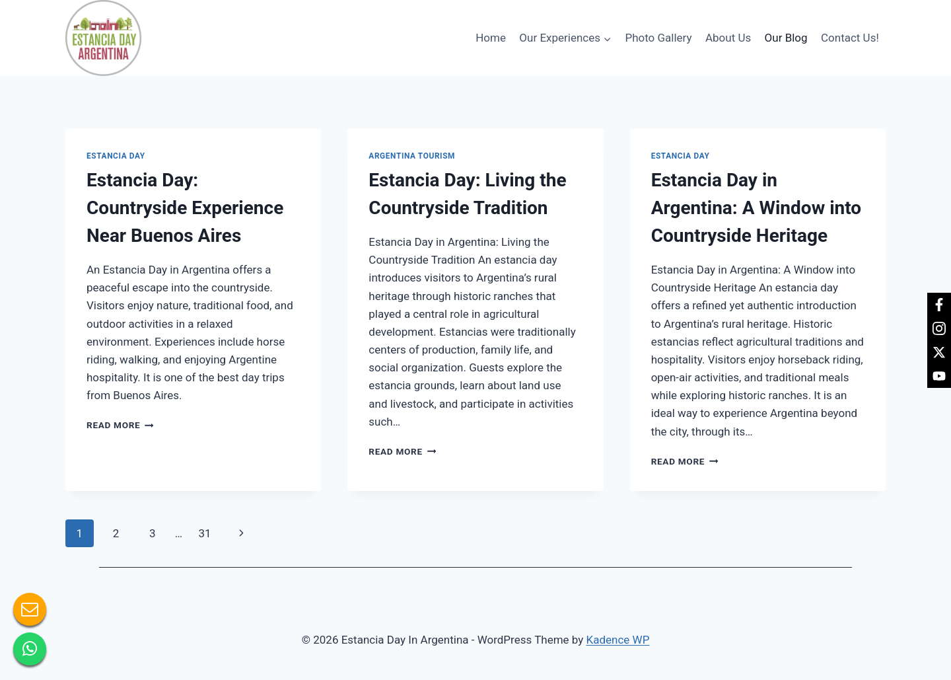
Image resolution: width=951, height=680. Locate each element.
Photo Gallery (658, 37)
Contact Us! (850, 37)
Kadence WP (618, 639)
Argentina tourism (412, 156)
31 (204, 533)
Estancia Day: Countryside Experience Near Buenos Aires (185, 207)
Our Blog (786, 37)
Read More (120, 425)
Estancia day (116, 156)
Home (491, 37)
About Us (728, 37)
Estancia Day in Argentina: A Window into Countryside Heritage (756, 207)
